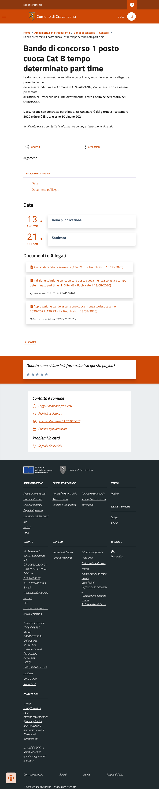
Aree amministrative (34, 493)
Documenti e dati (32, 499)
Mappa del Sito (115, 774)
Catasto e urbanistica (64, 505)
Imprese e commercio (93, 493)
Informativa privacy (92, 552)
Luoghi (114, 517)
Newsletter (117, 556)
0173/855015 (31, 578)
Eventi (114, 522)
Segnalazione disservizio (94, 589)
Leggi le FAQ (88, 582)
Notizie (114, 493)
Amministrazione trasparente (52, 33)
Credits (86, 774)
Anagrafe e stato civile (65, 493)
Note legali (87, 558)
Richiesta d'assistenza (94, 604)
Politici (26, 527)
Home (26, 33)
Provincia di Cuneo (63, 552)
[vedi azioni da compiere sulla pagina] (91, 147)
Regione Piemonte (32, 4)
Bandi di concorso (84, 33)
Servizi (62, 774)
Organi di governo (33, 510)
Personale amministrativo (35, 519)
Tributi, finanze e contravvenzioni (94, 502)
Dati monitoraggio (33, 774)
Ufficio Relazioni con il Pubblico (35, 670)
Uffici (26, 533)
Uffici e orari (29, 678)
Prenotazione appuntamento (94, 598)
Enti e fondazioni (32, 505)
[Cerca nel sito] (130, 16)
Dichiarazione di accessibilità (94, 566)
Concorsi (104, 33)
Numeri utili (29, 684)
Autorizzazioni (60, 499)
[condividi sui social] (32, 147)
